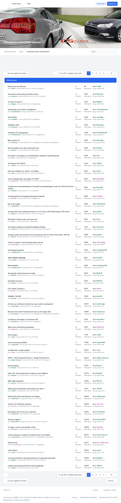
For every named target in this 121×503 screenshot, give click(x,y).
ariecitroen (14, 414)
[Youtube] (15, 489)
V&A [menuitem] (27, 4)
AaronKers (14, 321)
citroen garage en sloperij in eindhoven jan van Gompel (29, 435)
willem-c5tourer (16, 360)
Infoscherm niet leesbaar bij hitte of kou (23, 94)
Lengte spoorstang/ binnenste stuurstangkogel (26, 465)
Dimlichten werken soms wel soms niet (22, 219)
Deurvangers (13, 335)
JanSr (13, 337)
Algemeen (36, 119)
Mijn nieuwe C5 (14, 140)
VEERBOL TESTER (14, 296)
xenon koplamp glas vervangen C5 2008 (23, 179)
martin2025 (15, 206)
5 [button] (103, 73)
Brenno (13, 367)
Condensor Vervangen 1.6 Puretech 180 (23, 319)
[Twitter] (13, 489)
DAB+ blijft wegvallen (16, 381)
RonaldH (14, 190)
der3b (13, 290)
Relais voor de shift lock (17, 86)
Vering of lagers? (14, 419)
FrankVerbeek (15, 134)
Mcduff (13, 275)
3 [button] (96, 73)
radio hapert (12, 450)
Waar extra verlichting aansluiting (21, 327)
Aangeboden (36, 104)
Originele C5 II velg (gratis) (18, 132)
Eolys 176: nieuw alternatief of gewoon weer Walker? (28, 373)
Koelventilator (13, 265)
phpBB (15, 497)
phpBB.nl (26, 499)
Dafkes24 (14, 329)
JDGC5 (13, 165)
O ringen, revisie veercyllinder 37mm (22, 427)
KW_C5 (13, 383)
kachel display (13, 365)
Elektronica (35, 150)
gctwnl (13, 213)
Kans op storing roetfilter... (18, 342)
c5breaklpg (15, 244)
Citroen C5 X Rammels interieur (20, 404)
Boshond (14, 96)
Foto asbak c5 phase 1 (16, 288)
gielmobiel (14, 181)
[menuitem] (15, 4)
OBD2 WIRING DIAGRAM (16, 257)
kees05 (13, 260)
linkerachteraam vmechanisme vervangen (24, 396)
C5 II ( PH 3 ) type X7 (37, 88)
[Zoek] (111, 51)
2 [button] (92, 73)
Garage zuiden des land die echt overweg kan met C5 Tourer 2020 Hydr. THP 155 (38, 234)
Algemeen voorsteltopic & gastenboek (46, 142)
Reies (13, 221)
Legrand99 (14, 344)
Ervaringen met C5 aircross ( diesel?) (22, 412)
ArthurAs (14, 429)
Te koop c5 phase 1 (15, 102)
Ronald (13, 150)
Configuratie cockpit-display (19, 350)
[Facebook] (11, 489)
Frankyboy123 (15, 252)
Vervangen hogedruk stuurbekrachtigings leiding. (27, 227)
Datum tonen (12, 442)
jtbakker (14, 460)
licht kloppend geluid (16, 250)
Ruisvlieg (14, 127)
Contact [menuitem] (94, 489)
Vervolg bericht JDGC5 (16, 163)
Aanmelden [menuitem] (101, 4)
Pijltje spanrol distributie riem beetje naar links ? (26, 388)
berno (13, 173)
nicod (13, 452)
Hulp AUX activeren (15, 281)
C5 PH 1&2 (40, 111)
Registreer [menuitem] (112, 4)
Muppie (13, 104)
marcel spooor (16, 437)
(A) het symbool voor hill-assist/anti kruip (23, 148)
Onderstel (35, 190)
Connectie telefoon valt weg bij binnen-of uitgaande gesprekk (31, 458)
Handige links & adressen (45, 437)
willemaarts (15, 398)
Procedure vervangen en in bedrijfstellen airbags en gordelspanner (33, 155)
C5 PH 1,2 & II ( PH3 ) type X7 (42, 181)
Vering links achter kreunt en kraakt (21, 273)
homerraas (14, 313)
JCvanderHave (16, 111)
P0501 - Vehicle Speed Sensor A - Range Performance (28, 358)
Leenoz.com (55, 497)
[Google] (16, 489)
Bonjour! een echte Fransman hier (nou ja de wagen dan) (29, 311)
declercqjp (14, 306)
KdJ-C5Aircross (16, 444)
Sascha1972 (15, 421)
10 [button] (111, 73)
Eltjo (12, 157)
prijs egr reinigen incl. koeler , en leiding (23, 171)
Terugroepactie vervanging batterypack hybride (26, 196)
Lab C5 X (14, 406)
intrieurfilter (12, 117)
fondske (14, 198)
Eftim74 (13, 283)
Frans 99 (14, 229)
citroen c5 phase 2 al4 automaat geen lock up (25, 242)
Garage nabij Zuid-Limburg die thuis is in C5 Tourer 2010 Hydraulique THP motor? (39, 211)
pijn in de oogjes (14, 204)
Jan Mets (14, 119)
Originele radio (13, 125)
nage (13, 352)
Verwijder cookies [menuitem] (108, 489)
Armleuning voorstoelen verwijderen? (22, 109)
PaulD (13, 88)
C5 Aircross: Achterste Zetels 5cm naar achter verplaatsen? (30, 304)
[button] (116, 73)
